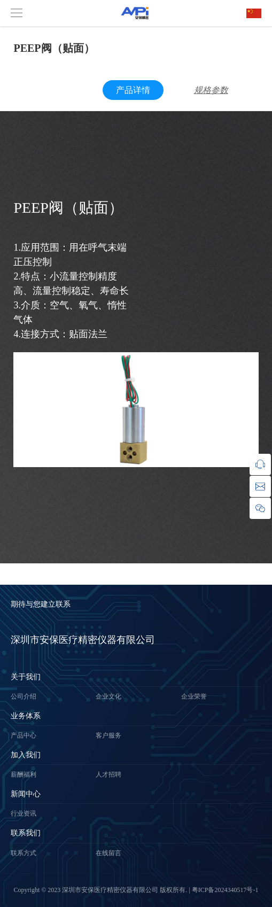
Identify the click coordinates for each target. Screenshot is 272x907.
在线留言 (108, 853)
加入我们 (26, 755)
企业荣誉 (194, 696)
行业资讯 (23, 813)
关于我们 (26, 677)
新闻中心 (26, 794)
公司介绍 (23, 696)
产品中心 (23, 735)
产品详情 (133, 90)
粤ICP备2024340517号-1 (225, 890)
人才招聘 (108, 774)
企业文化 (108, 696)
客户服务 (108, 735)
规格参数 (211, 90)
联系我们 (26, 833)
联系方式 (23, 853)
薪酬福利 (23, 774)
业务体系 (26, 716)
